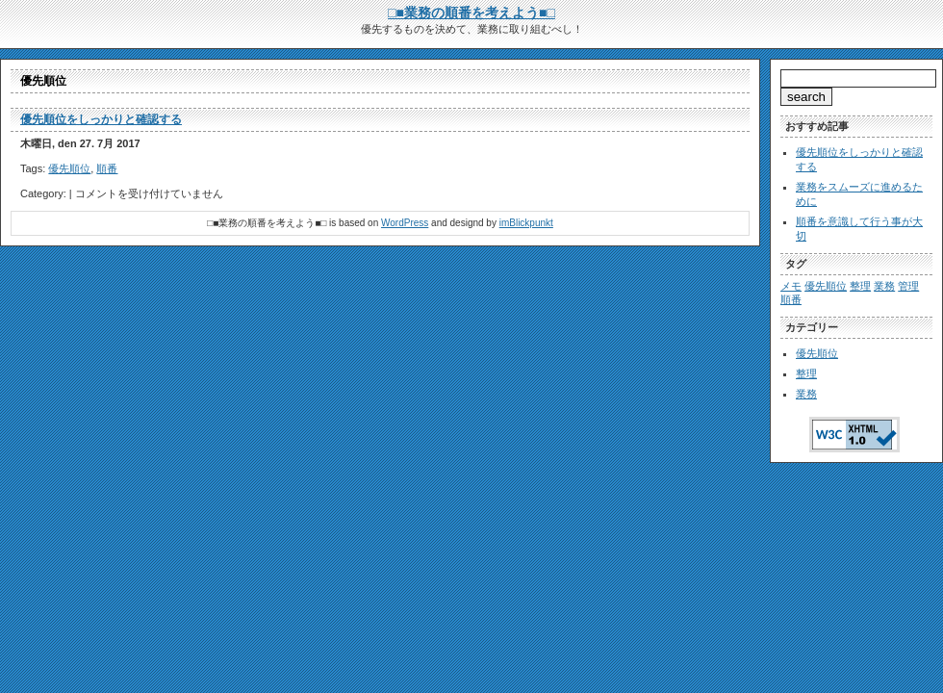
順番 (106, 168)
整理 (806, 373)
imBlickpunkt (526, 223)
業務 (806, 393)
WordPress (404, 223)
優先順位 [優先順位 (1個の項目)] (825, 286)
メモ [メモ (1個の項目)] (791, 286)
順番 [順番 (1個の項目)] (791, 299)
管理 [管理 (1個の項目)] (908, 286)
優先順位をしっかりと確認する (101, 119)
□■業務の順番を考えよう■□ (471, 12)
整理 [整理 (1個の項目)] (860, 286)
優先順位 (69, 168)
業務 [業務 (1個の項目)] (884, 286)
